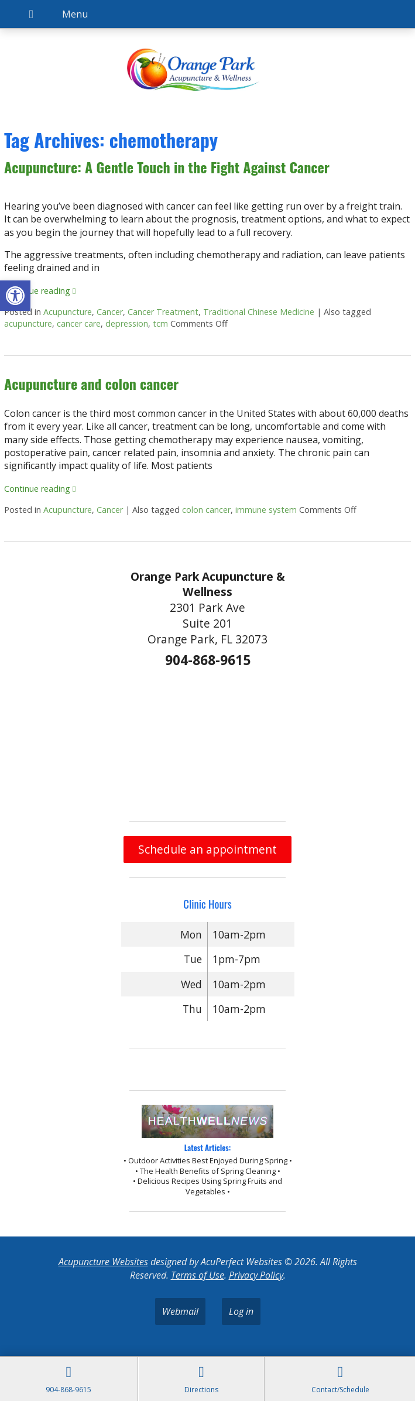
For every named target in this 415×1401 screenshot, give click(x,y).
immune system (266, 509)
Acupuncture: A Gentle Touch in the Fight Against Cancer (167, 166)
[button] (15, 295)
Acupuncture (67, 311)
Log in (241, 1311)
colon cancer (206, 509)
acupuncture (28, 323)
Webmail (180, 1311)
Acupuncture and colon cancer (91, 383)
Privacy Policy (256, 1275)
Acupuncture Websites (103, 1261)
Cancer (110, 311)
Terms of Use (197, 1275)
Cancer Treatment (163, 311)
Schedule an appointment (207, 849)
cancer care (79, 323)
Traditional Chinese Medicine (258, 311)
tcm (160, 323)
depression (126, 323)
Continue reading (40, 290)
